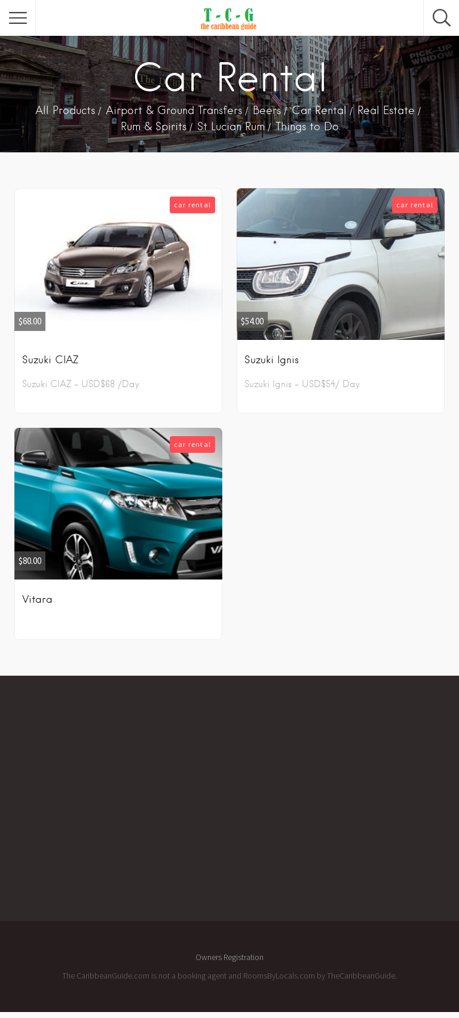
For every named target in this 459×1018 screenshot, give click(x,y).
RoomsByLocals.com (279, 975)
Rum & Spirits (153, 126)
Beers (267, 110)
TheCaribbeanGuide (361, 975)
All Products (65, 110)
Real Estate (386, 110)
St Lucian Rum (231, 126)
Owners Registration (229, 957)
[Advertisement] (246, 804)
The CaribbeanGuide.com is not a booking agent (144, 975)
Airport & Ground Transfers (174, 110)
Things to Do (307, 126)
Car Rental (319, 110)
